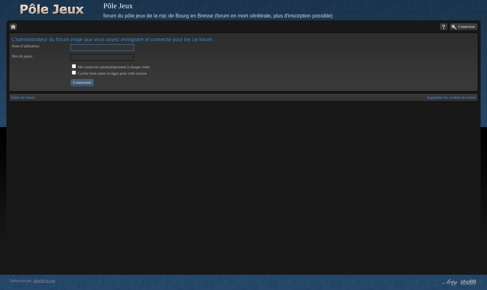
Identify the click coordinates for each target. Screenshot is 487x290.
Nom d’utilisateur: (26, 46)
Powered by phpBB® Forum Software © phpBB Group (468, 282)
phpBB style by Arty (449, 282)
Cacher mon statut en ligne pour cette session (109, 73)
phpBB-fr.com (44, 281)
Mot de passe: (22, 56)
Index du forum (23, 97)
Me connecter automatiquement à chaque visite (111, 67)
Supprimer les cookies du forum (451, 97)
